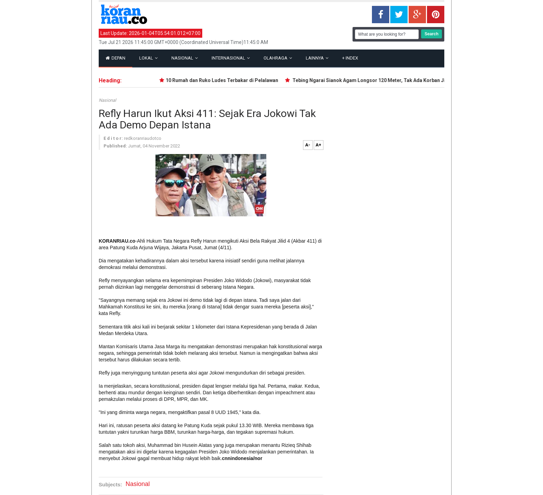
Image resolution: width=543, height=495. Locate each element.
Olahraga (278, 58)
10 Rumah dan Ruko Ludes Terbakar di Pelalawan (223, 80)
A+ (318, 144)
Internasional (231, 58)
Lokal (148, 58)
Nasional (184, 58)
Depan (115, 58)
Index (350, 58)
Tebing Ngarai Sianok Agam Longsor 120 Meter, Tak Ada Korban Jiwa (373, 80)
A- (307, 144)
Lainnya (317, 58)
